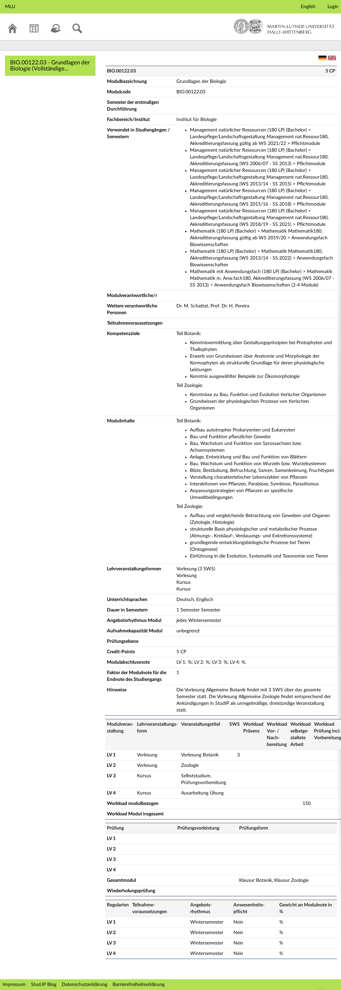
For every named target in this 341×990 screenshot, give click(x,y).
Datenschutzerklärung (84, 984)
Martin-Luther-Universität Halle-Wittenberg (284, 26)
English (308, 6)
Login (333, 6)
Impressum (14, 984)
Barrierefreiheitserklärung (139, 984)
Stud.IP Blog (43, 984)
